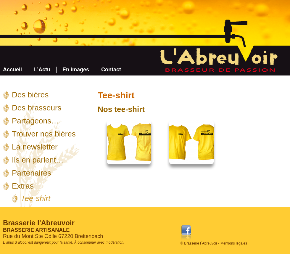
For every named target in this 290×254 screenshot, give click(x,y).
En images (75, 70)
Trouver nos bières (44, 133)
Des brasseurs (37, 107)
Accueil (12, 70)
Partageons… (35, 120)
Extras (23, 185)
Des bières (30, 94)
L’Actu (42, 70)
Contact (111, 70)
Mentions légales (233, 243)
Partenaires (31, 172)
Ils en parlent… (38, 159)
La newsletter (35, 146)
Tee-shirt (35, 198)
